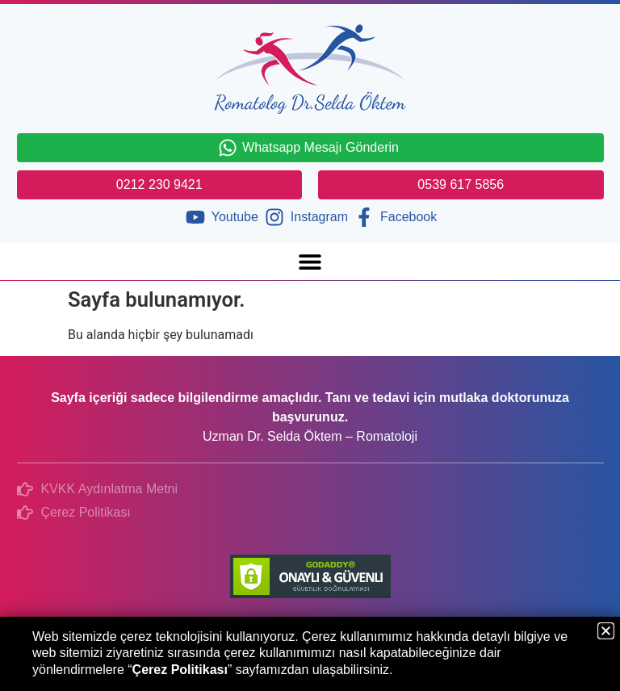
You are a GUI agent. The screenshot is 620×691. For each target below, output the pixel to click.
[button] (310, 261)
